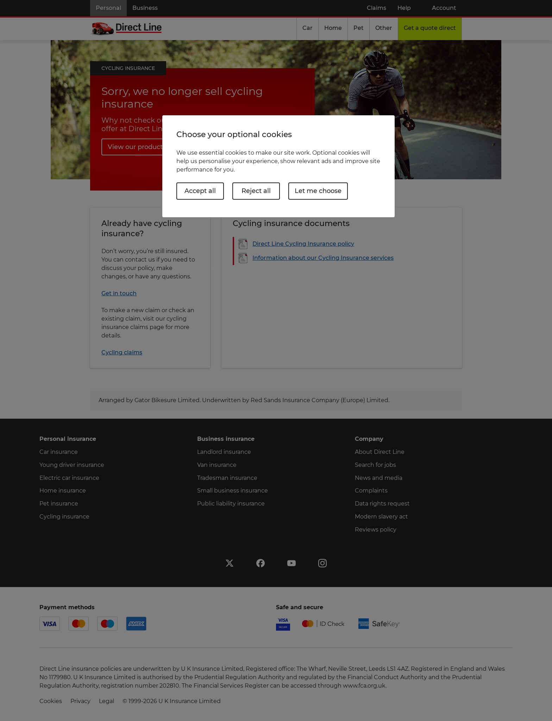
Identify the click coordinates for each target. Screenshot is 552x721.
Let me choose (318, 191)
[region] (278, 166)
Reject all (256, 191)
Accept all (200, 191)
